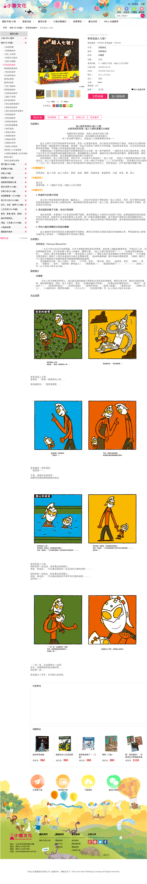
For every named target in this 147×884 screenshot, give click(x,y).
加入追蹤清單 (138, 89)
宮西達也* (102, 51)
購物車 (142, 12)
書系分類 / (43, 21)
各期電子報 (63, 789)
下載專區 (88, 789)
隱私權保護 (76, 844)
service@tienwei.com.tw (26, 851)
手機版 (134, 12)
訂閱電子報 (37, 789)
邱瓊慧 (101, 55)
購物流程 (59, 840)
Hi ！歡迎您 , (133, 4)
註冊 (143, 4)
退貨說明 (59, 847)
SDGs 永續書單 (111, 21)
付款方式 (59, 844)
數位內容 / (94, 21)
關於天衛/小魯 (45, 840)
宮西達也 (102, 47)
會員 (119, 12)
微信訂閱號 (113, 789)
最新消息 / (28, 21)
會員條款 (75, 840)
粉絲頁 (126, 12)
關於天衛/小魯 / (10, 21)
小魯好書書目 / (61, 21)
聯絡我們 (75, 847)
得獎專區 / (79, 21)
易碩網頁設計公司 (73, 874)
